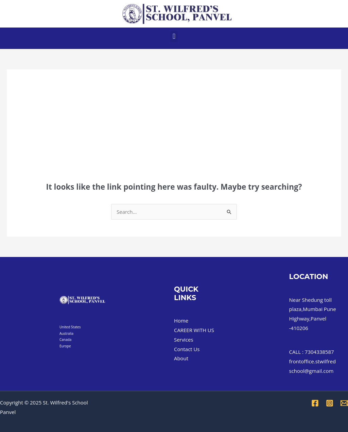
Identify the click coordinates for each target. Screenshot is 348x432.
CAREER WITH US (194, 330)
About (181, 358)
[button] (174, 36)
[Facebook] (315, 403)
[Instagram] (329, 403)
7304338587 (319, 351)
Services (183, 339)
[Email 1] (344, 403)
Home (181, 320)
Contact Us (187, 349)
